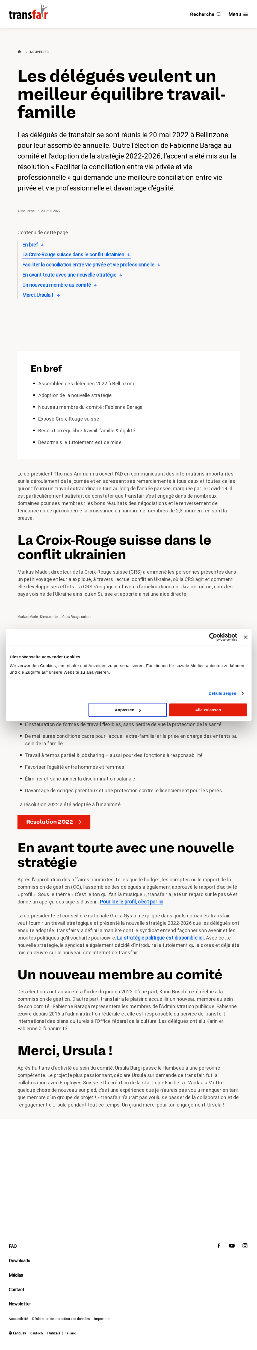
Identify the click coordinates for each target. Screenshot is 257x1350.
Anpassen (128, 710)
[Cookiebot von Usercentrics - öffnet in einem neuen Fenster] (213, 637)
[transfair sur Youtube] (232, 1246)
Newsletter (20, 1304)
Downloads (19, 1260)
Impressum (102, 1319)
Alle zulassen (208, 710)
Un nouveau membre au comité (56, 285)
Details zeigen (222, 693)
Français (53, 1333)
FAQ (13, 1246)
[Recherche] (205, 14)
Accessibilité (18, 1319)
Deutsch (36, 1333)
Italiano (70, 1333)
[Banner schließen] (245, 637)
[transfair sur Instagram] (245, 1246)
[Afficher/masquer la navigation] (238, 14)
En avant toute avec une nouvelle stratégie (69, 275)
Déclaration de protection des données (61, 1319)
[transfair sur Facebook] (218, 1246)
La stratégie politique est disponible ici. (161, 938)
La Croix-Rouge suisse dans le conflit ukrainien (73, 254)
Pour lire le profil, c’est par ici (131, 902)
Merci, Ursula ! (38, 295)
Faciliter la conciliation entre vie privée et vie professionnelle (88, 265)
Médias (16, 1275)
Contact (16, 1289)
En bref (30, 245)
